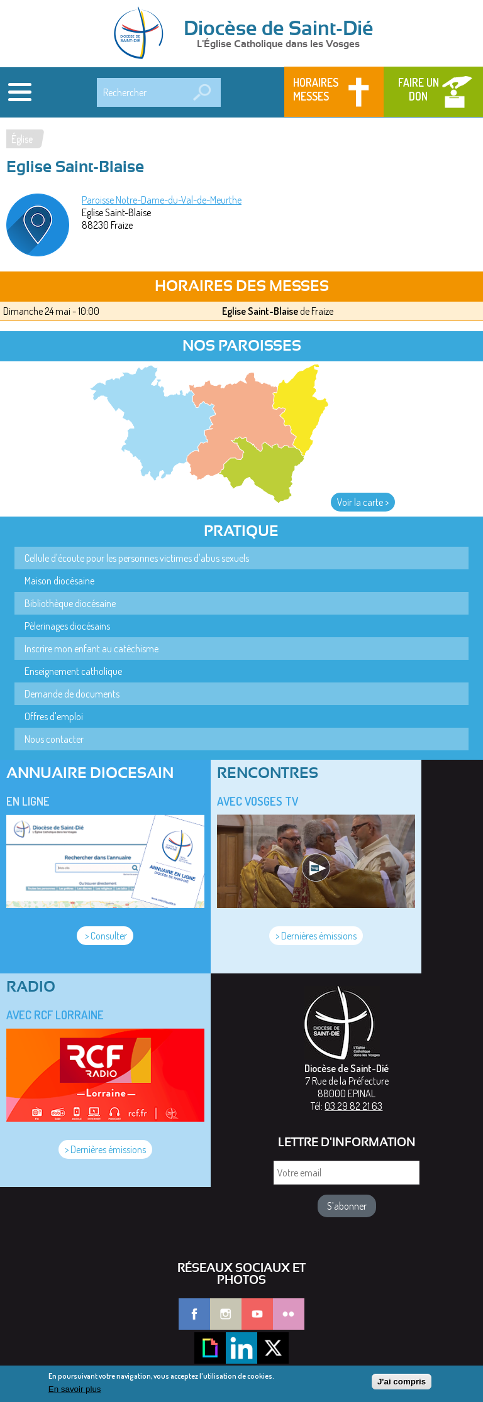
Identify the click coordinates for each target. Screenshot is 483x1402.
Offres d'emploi (54, 716)
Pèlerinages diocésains (67, 626)
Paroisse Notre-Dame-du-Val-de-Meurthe (162, 200)
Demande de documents (72, 693)
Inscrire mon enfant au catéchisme (91, 648)
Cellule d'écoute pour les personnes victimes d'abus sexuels (137, 558)
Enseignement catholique (73, 671)
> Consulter (105, 935)
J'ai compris (401, 1385)
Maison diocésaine (59, 580)
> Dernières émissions (316, 935)
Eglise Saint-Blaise (260, 311)
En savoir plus (74, 1392)
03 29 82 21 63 (353, 1106)
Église (22, 139)
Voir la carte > (363, 502)
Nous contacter (54, 739)
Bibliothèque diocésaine (70, 603)
